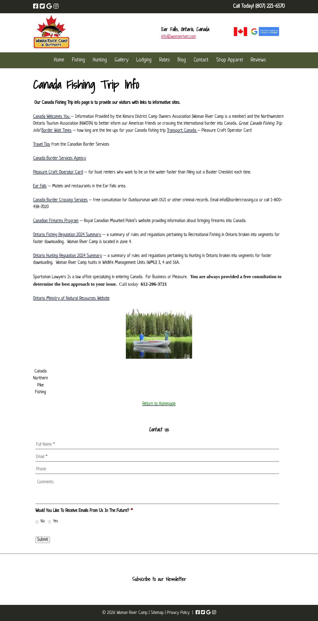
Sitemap (157, 612)
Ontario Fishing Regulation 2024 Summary (67, 234)
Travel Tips (41, 144)
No (43, 521)
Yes (55, 521)
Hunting (100, 60)
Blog (182, 60)
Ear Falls (40, 186)
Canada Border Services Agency (59, 158)
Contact (201, 60)
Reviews (258, 60)
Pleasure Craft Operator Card (58, 172)
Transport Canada (182, 130)
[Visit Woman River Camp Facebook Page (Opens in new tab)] (35, 7)
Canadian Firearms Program (55, 220)
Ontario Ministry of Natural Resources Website (71, 298)
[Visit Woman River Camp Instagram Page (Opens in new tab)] (56, 7)
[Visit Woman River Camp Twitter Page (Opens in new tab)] (42, 7)
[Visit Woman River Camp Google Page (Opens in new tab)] (49, 7)
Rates (164, 60)
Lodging (143, 60)
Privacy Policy (178, 612)
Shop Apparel (229, 60)
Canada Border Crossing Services (60, 200)
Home (59, 60)
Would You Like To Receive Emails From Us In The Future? (83, 510)
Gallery (122, 60)
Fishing (78, 60)
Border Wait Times (57, 130)
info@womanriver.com (178, 36)
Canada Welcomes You (52, 116)
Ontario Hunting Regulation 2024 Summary (67, 255)
